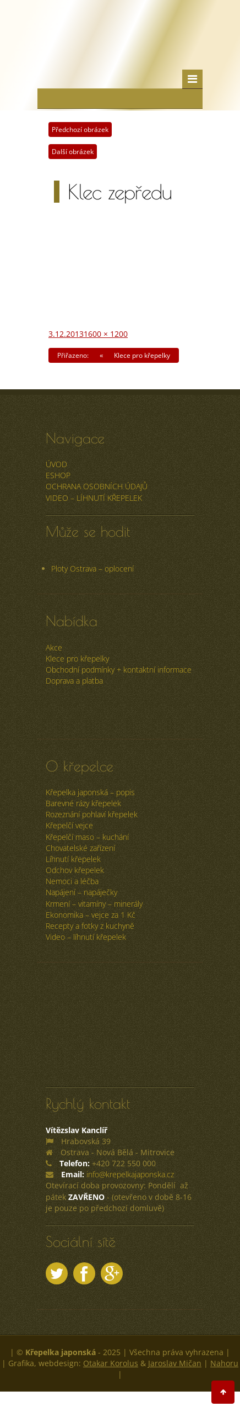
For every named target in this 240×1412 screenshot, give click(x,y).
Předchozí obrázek (80, 129)
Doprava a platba (74, 680)
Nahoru (224, 1363)
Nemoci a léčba (72, 881)
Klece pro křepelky (77, 658)
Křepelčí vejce (69, 825)
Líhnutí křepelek (73, 859)
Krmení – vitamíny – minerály (94, 903)
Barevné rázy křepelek (83, 803)
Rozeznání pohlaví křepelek (92, 814)
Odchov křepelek (75, 870)
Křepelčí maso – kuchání (87, 837)
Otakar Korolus (110, 1363)
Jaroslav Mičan (174, 1363)
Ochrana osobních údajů (97, 486)
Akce (54, 647)
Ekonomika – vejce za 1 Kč (90, 914)
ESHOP (58, 475)
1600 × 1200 (106, 334)
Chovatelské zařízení (80, 848)
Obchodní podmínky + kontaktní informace (119, 669)
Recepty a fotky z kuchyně (90, 926)
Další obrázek (73, 151)
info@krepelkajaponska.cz (130, 1174)
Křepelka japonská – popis (90, 792)
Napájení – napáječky (81, 892)
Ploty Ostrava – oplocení (92, 568)
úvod (56, 464)
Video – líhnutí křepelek (94, 498)
